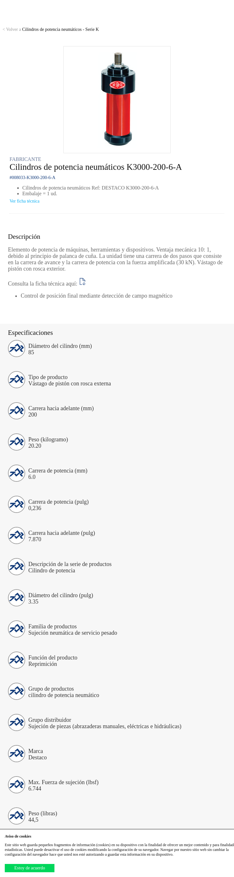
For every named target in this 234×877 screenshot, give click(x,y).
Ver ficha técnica (24, 201)
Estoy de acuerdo (29, 868)
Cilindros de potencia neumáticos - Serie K (51, 29)
